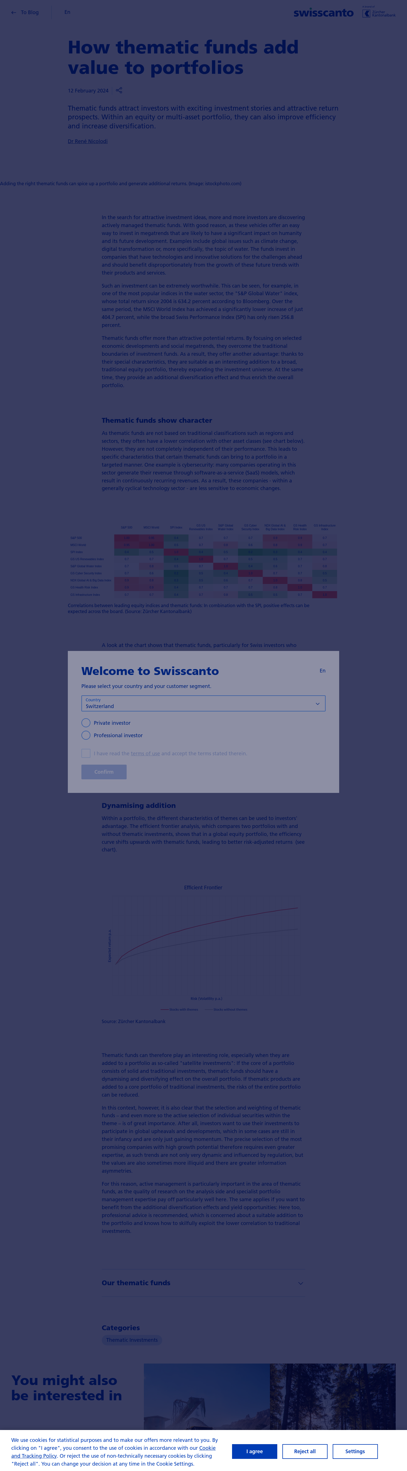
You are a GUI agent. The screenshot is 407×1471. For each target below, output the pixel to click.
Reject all (305, 1453)
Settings (355, 1453)
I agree (254, 1453)
